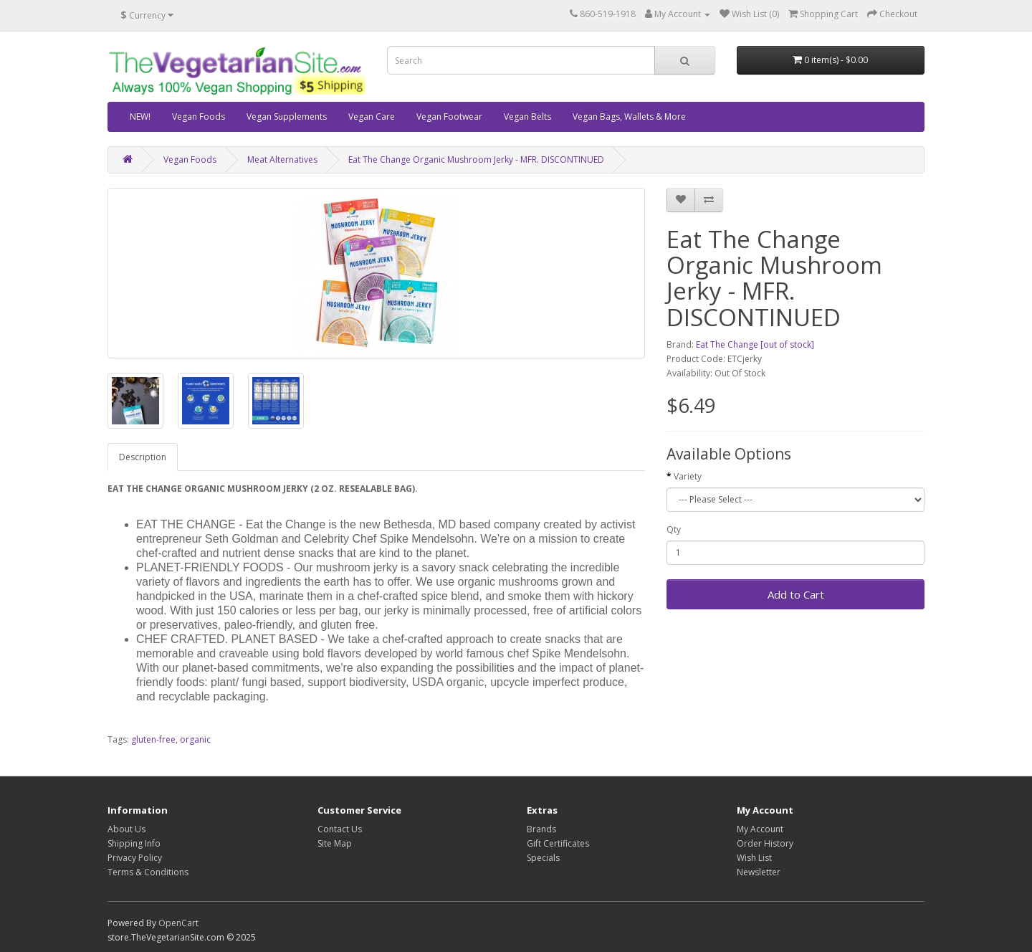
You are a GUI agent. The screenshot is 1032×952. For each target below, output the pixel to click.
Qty (673, 529)
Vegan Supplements (287, 116)
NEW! (140, 116)
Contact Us (339, 829)
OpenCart (178, 923)
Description (142, 457)
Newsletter (758, 872)
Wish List (754, 858)
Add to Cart (796, 594)
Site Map (334, 843)
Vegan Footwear (449, 116)
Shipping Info (134, 843)
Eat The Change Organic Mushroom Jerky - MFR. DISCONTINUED (476, 159)
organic (195, 739)
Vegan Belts (527, 116)
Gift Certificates (558, 843)
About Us (126, 829)
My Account (760, 829)
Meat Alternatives (282, 159)
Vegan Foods (198, 116)
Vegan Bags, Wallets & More (629, 116)
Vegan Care (371, 116)
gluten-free (153, 739)
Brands (541, 829)
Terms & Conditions (148, 872)
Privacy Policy (135, 858)
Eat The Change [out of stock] (755, 344)
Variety (688, 476)
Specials (543, 858)
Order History (765, 843)
